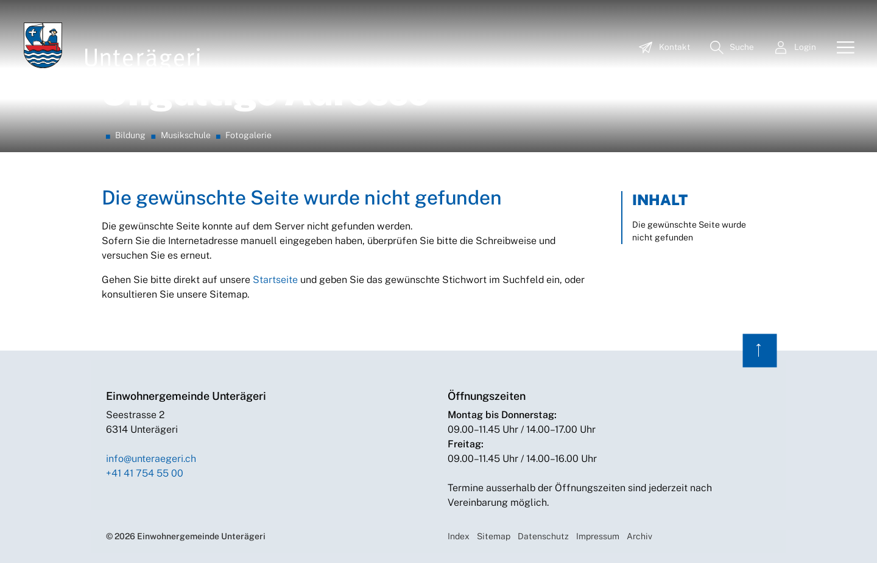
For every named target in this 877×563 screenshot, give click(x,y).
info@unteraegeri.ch (151, 458)
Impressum (597, 536)
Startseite (275, 279)
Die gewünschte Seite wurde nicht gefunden (689, 231)
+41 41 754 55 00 (144, 473)
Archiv (639, 536)
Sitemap (493, 536)
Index (459, 536)
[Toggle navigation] (841, 48)
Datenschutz (543, 536)
